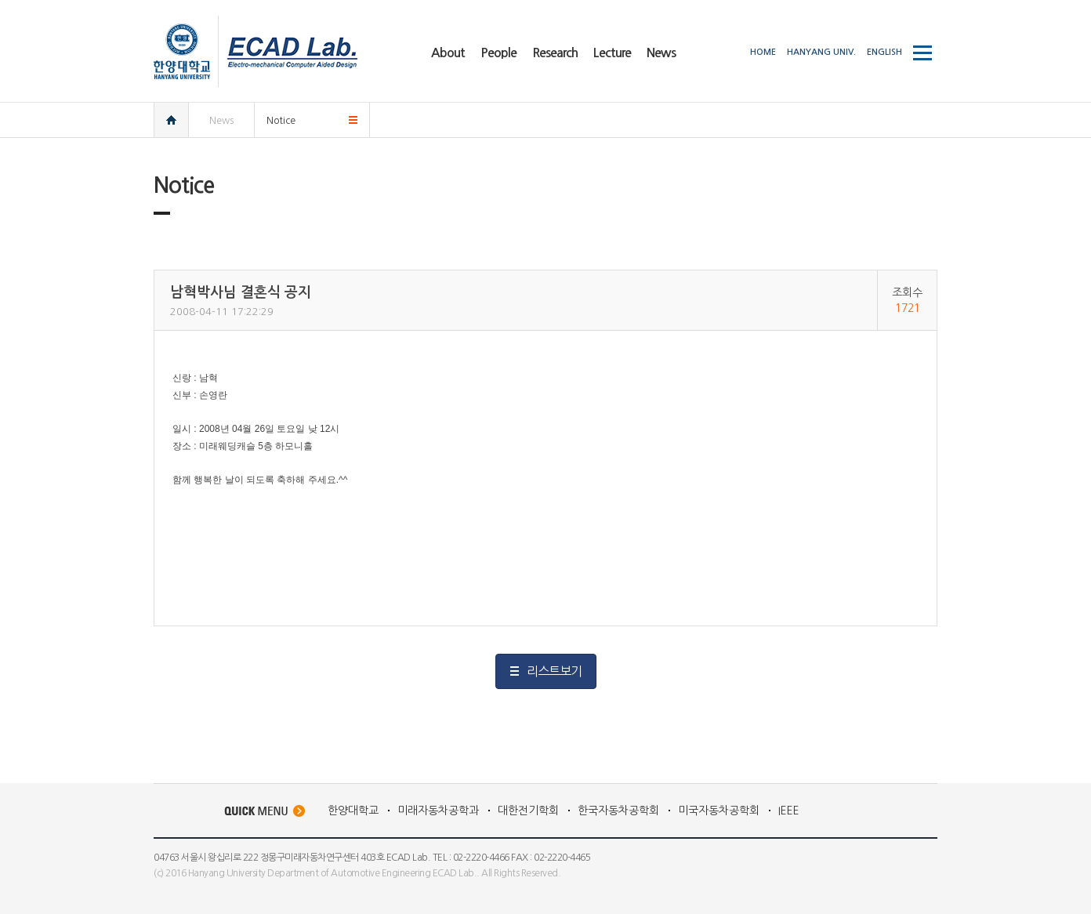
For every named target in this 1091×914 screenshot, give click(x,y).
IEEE (788, 810)
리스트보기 (554, 671)
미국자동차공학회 (718, 810)
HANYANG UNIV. (821, 52)
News (221, 120)
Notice (280, 120)
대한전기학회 (528, 810)
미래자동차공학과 (438, 810)
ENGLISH (884, 52)
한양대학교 (353, 810)
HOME (763, 52)
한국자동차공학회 (618, 810)
